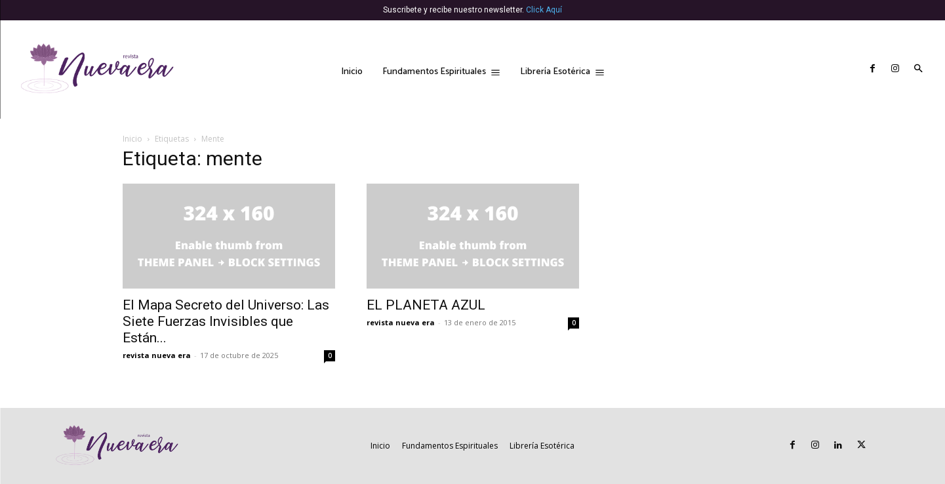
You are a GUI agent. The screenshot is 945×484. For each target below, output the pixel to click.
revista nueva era (157, 355)
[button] (918, 69)
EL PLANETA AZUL (426, 305)
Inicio (132, 138)
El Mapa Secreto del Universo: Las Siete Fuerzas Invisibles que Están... (226, 321)
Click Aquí (544, 9)
